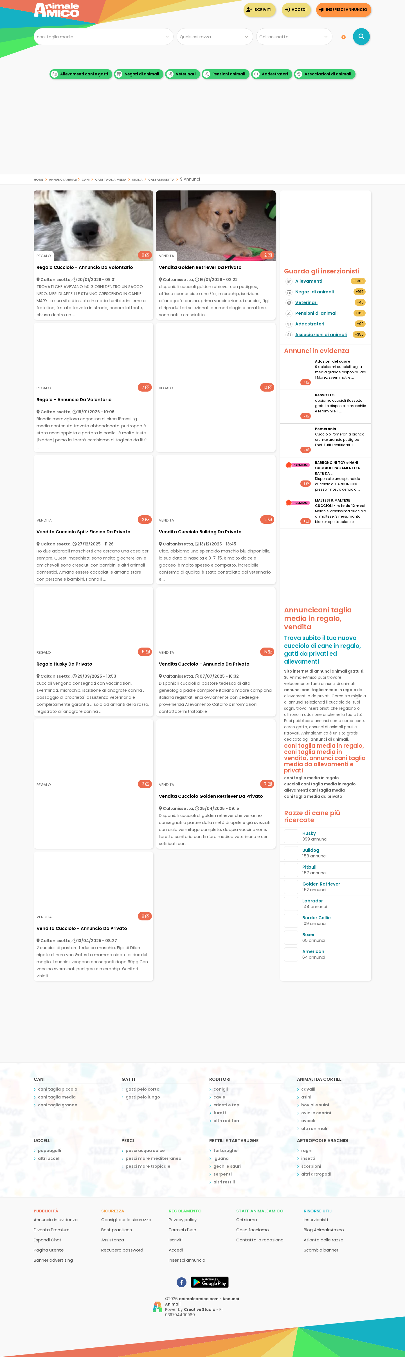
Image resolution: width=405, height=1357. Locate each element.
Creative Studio (199, 1309)
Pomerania (325, 428)
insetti (308, 1158)
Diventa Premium (51, 1230)
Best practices (116, 1230)
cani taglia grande (57, 1105)
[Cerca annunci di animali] (361, 36)
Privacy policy (183, 1220)
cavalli (308, 1089)
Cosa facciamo (252, 1230)
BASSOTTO (324, 395)
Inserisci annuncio (346, 9)
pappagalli (49, 1150)
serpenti (222, 1174)
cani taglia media (110, 179)
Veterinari (181, 74)
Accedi (299, 9)
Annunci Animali (63, 179)
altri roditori (226, 1121)
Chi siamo (246, 1220)
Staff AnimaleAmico (260, 1211)
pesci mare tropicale (148, 1166)
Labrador (312, 901)
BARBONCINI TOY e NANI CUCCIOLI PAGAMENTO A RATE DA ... (337, 468)
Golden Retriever (321, 884)
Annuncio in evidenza (56, 1220)
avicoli (308, 1121)
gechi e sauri (227, 1166)
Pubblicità (46, 1211)
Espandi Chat (48, 1240)
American (313, 951)
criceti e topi (226, 1105)
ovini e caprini (316, 1113)
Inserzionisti (316, 1220)
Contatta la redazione (260, 1240)
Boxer (308, 935)
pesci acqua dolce (145, 1150)
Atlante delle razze (323, 1240)
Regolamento (185, 1211)
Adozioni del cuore (332, 361)
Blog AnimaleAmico (324, 1230)
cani (85, 179)
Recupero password (122, 1250)
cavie (219, 1097)
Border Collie (316, 918)
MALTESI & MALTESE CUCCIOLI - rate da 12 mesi (339, 503)
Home (38, 179)
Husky (309, 833)
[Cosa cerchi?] (104, 36)
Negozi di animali (137, 74)
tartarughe (225, 1150)
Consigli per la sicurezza (126, 1220)
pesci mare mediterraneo (153, 1158)
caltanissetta (161, 179)
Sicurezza (112, 1211)
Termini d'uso (182, 1230)
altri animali (314, 1128)
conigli (220, 1089)
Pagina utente (49, 1250)
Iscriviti (262, 9)
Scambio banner (321, 1250)
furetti (220, 1113)
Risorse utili (318, 1211)
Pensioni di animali (316, 313)
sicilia (137, 179)
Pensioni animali (224, 74)
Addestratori (270, 74)
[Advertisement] (202, 135)
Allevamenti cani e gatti (79, 74)
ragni (306, 1150)
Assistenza (112, 1240)
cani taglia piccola (57, 1089)
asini (306, 1097)
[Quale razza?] (215, 36)
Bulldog (310, 850)
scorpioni (311, 1166)
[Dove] (294, 36)
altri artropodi (316, 1174)
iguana (221, 1158)
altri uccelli (50, 1158)
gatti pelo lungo (143, 1097)
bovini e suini (315, 1105)
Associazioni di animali (323, 74)
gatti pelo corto (142, 1089)
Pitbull (309, 867)
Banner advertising (53, 1260)
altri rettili (224, 1182)
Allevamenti (308, 281)
